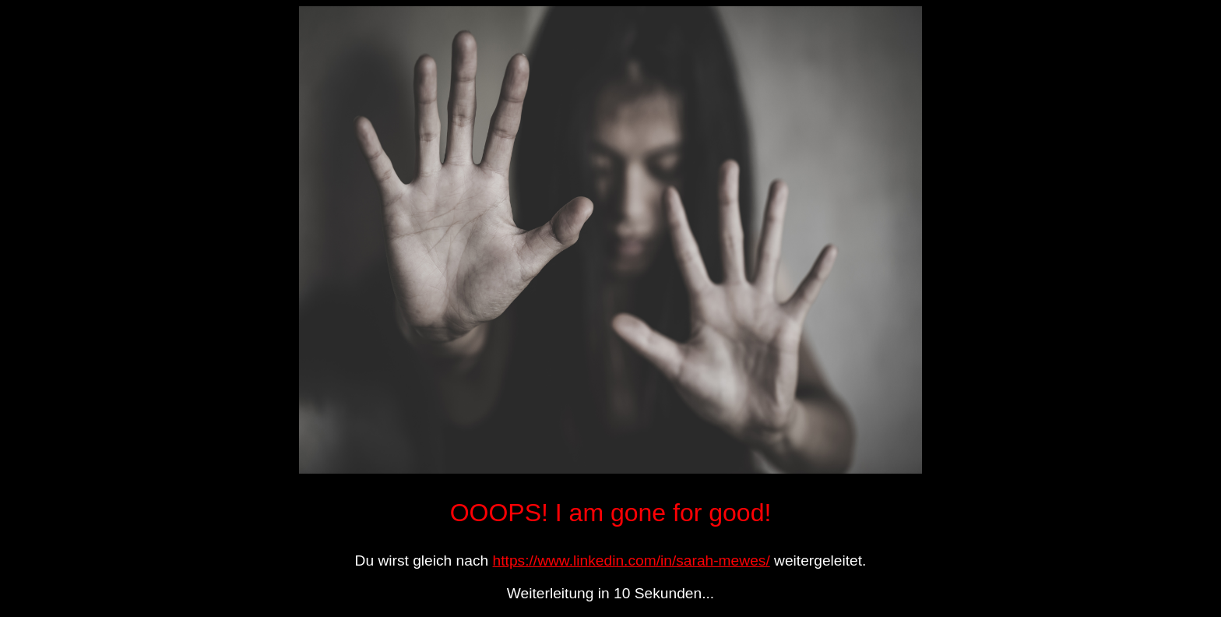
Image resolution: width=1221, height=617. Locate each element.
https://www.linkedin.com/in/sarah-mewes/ (631, 560)
